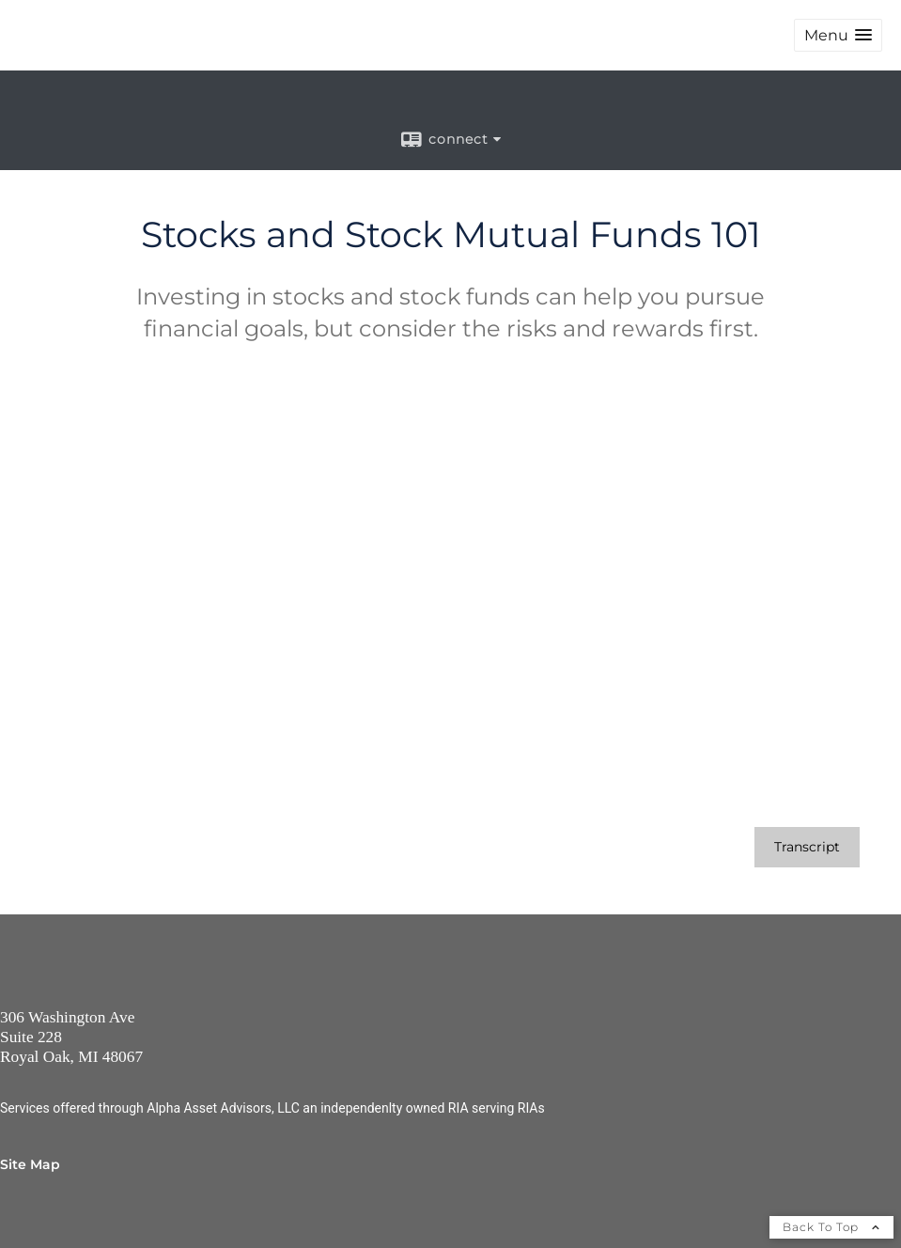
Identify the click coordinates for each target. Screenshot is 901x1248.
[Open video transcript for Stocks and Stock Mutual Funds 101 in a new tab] (807, 847)
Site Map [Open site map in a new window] (30, 1164)
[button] (838, 35)
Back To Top (831, 1227)
